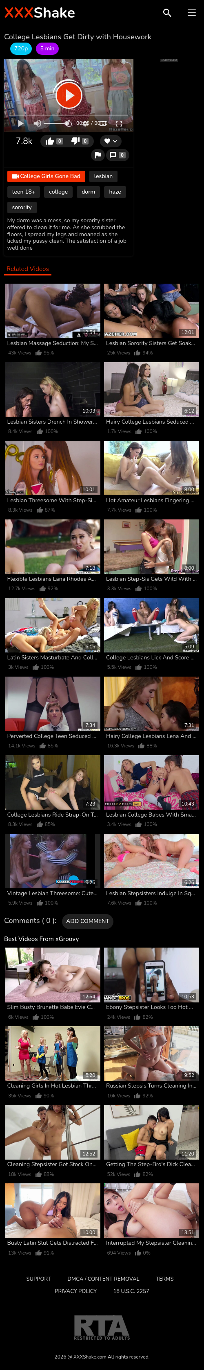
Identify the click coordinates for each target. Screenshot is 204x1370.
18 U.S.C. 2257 (131, 1291)
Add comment (87, 921)
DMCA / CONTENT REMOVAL (103, 1279)
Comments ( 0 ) (29, 920)
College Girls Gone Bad (46, 176)
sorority (22, 207)
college (58, 192)
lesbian (103, 176)
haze (115, 192)
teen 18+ (23, 192)
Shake (39, 13)
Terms (164, 1279)
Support (39, 1279)
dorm (88, 192)
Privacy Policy (76, 1291)
